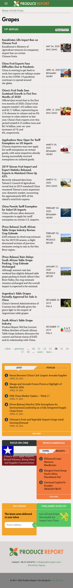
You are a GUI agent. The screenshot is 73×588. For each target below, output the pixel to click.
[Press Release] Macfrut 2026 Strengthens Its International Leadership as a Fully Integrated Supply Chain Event (38, 407)
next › (41, 351)
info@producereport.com (48, 562)
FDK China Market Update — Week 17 (30, 395)
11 (39, 348)
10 (33, 348)
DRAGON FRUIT (52, 488)
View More (53, 497)
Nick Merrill (56, 580)
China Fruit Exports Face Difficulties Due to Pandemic (18, 65)
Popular (51, 368)
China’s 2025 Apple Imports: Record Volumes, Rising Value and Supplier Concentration (19, 459)
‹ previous (19, 348)
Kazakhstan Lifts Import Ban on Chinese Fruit (20, 42)
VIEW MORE (36, 433)
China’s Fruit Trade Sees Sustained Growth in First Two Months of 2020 (19, 93)
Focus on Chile (19, 443)
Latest (19, 368)
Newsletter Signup (36, 565)
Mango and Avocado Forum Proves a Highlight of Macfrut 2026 (36, 385)
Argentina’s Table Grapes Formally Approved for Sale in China (19, 296)
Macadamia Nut (52, 477)
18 (28, 351)
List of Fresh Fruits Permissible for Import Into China (49, 517)
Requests (60, 451)
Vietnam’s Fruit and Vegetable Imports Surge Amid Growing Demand (37, 421)
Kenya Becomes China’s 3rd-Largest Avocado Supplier (38, 375)
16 (67, 348)
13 (50, 348)
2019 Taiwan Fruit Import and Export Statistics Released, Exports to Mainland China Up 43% (19, 171)
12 (44, 348)
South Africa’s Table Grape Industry (17, 322)
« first (8, 348)
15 (61, 348)
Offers (45, 451)
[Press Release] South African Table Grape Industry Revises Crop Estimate (19, 230)
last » (49, 351)
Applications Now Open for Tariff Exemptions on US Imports (21, 142)
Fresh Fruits (17, 10)
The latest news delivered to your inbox (18, 515)
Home (5, 10)
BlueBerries (50, 465)
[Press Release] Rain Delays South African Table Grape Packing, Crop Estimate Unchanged (17, 262)
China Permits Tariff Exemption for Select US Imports (19, 208)
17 (22, 351)
